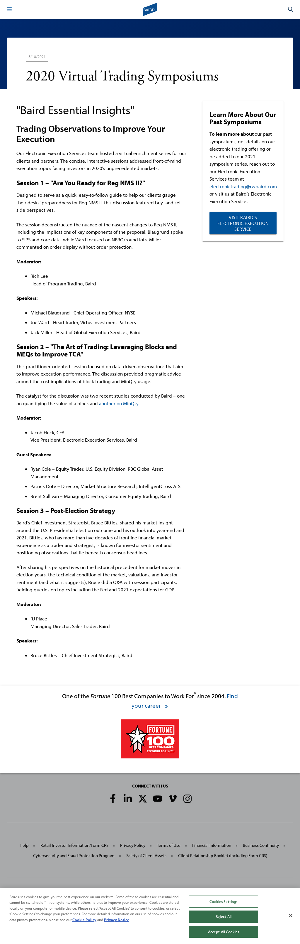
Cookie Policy (84, 925)
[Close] (290, 921)
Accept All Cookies (223, 937)
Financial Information (211, 845)
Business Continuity (261, 845)
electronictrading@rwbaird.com (243, 186)
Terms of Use (168, 845)
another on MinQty (118, 403)
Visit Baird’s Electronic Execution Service (243, 223)
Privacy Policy (132, 845)
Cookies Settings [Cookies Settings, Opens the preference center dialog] (223, 907)
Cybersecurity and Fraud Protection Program (74, 855)
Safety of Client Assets (146, 855)
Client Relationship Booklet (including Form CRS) (222, 855)
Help (24, 845)
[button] (9, 9)
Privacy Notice (116, 925)
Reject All (223, 922)
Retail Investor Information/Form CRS (74, 845)
